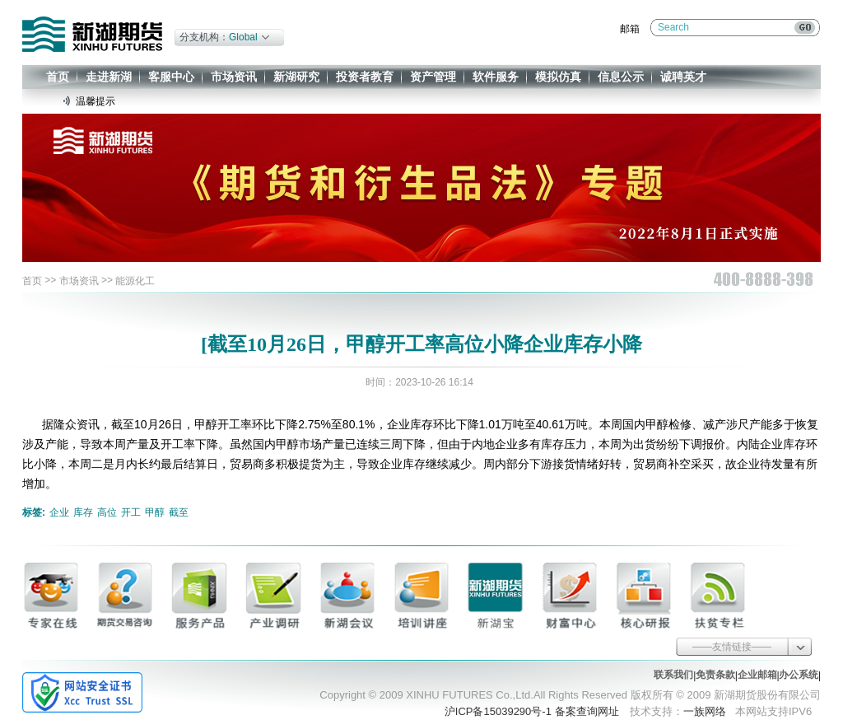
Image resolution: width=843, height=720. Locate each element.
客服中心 (171, 76)
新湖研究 (296, 76)
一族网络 (704, 711)
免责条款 (715, 674)
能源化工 (135, 281)
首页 (57, 76)
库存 (83, 512)
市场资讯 (234, 76)
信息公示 (621, 76)
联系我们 (673, 674)
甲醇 (155, 512)
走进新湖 (109, 76)
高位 (107, 512)
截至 (179, 512)
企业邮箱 (757, 674)
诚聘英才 (683, 76)
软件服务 (496, 76)
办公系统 (798, 674)
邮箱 (630, 29)
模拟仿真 (558, 76)
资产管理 (433, 76)
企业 (59, 512)
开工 (131, 512)
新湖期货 (92, 34)
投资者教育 (365, 76)
